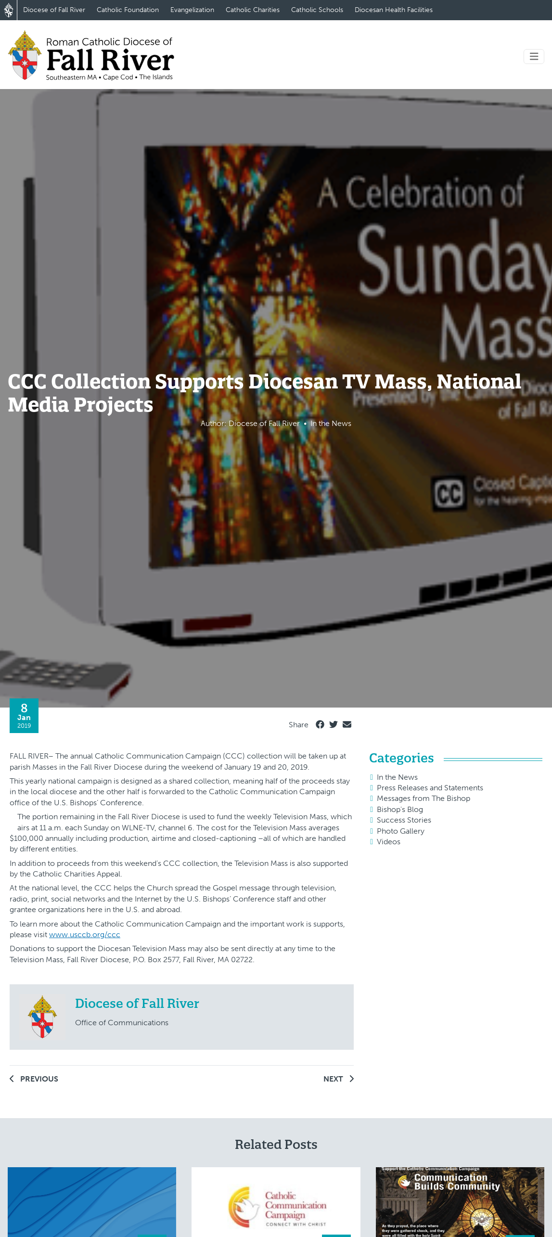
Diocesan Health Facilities (394, 10)
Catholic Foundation (128, 10)
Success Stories (404, 820)
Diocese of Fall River (54, 10)
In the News (397, 777)
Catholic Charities (253, 10)
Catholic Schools (317, 10)
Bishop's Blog (400, 809)
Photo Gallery (400, 831)
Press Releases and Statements (430, 787)
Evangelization (192, 10)
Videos (388, 841)
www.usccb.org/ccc (84, 934)
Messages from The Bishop (423, 798)
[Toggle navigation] (534, 56)
